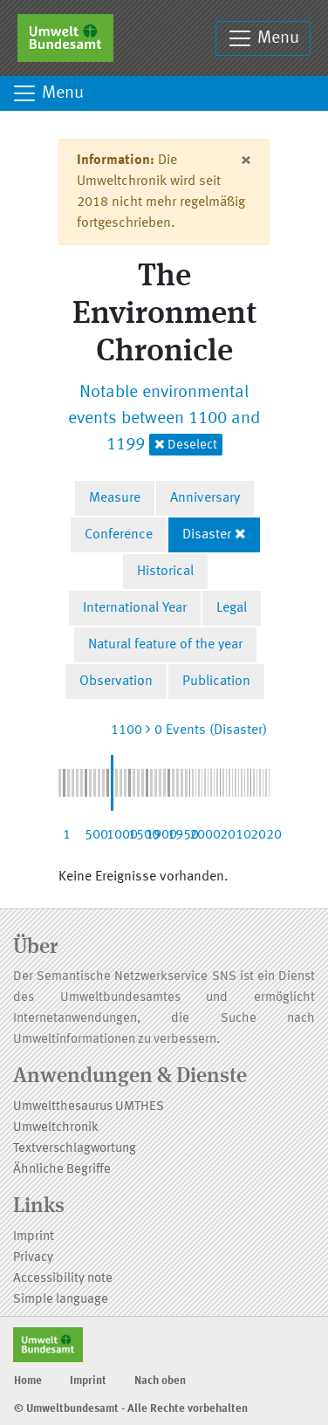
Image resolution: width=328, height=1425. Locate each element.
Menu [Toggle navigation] (263, 38)
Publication (216, 682)
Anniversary (205, 498)
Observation (116, 682)
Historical (165, 572)
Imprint (33, 1236)
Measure (114, 498)
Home (28, 1381)
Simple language (60, 1299)
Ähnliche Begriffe (62, 1169)
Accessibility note (63, 1278)
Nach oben (160, 1381)
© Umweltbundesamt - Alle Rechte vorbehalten (131, 1409)
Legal (231, 608)
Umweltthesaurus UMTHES (88, 1106)
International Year (135, 608)
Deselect (185, 444)
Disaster (206, 535)
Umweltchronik (56, 1127)
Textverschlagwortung (74, 1148)
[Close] (245, 160)
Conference (119, 535)
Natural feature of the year (165, 645)
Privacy (33, 1257)
